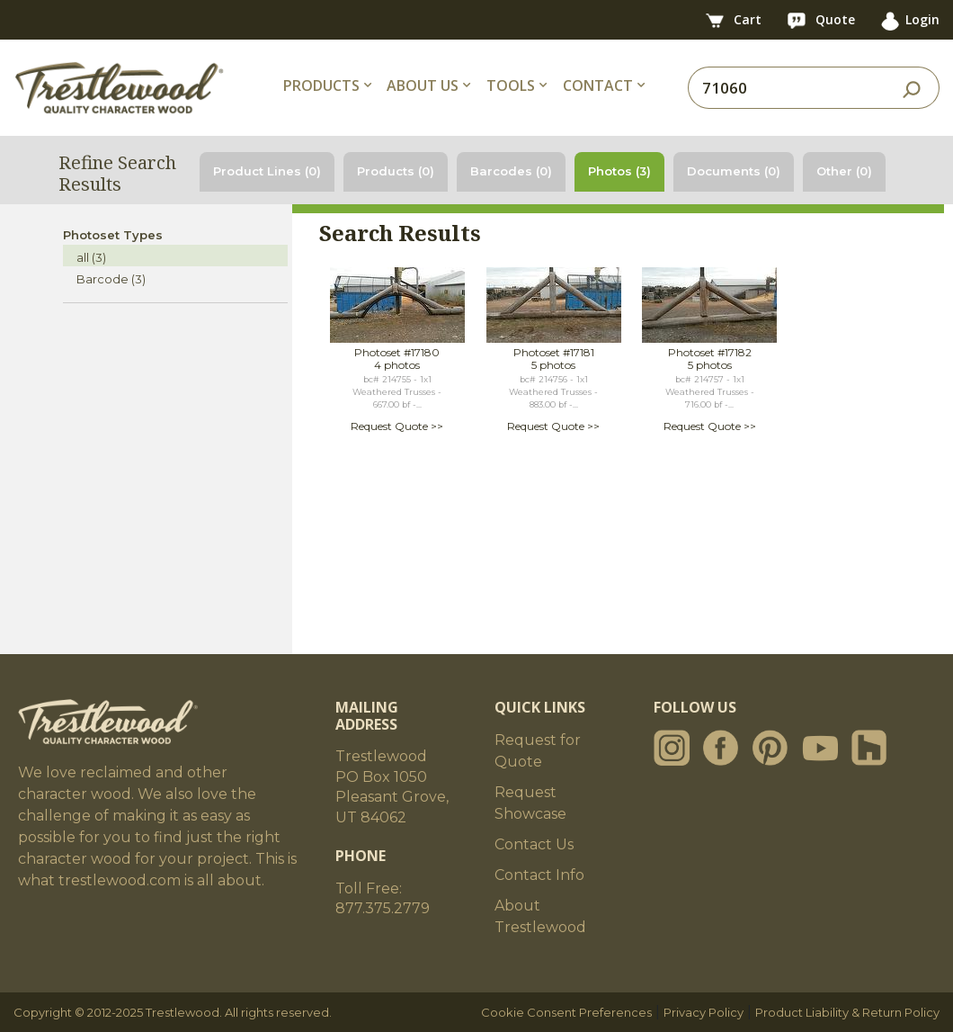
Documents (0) (733, 171)
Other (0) (844, 171)
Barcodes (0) (511, 171)
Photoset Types (113, 235)
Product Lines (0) (267, 171)
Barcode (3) (111, 279)
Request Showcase (530, 803)
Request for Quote (537, 750)
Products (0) (395, 171)
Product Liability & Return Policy (847, 1012)
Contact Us (534, 844)
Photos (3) (619, 171)
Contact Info (539, 875)
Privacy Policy (704, 1012)
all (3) (91, 257)
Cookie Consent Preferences (566, 1012)
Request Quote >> (397, 426)
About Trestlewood (540, 916)
